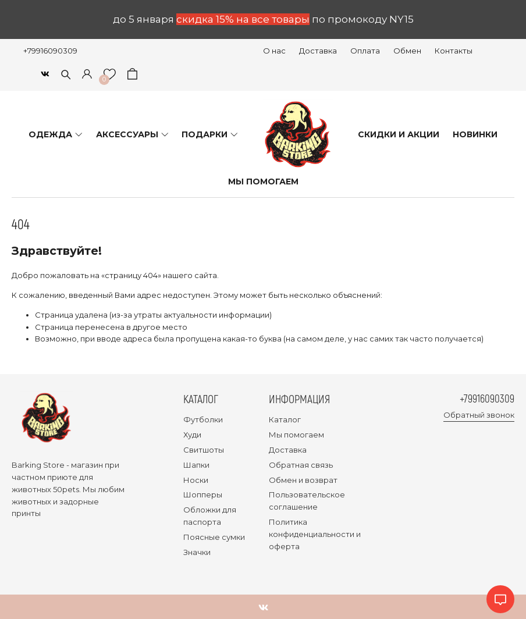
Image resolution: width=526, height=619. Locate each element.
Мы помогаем (296, 434)
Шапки (196, 464)
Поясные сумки (214, 537)
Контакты (453, 50)
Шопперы (202, 494)
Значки (197, 552)
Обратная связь (301, 464)
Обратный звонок (478, 415)
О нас (274, 50)
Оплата (365, 50)
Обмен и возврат (303, 480)
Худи (192, 434)
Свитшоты (203, 449)
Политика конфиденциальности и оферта (315, 534)
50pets (66, 489)
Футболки (203, 419)
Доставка (318, 50)
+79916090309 (50, 50)
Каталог (285, 419)
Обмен (407, 50)
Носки (195, 480)
